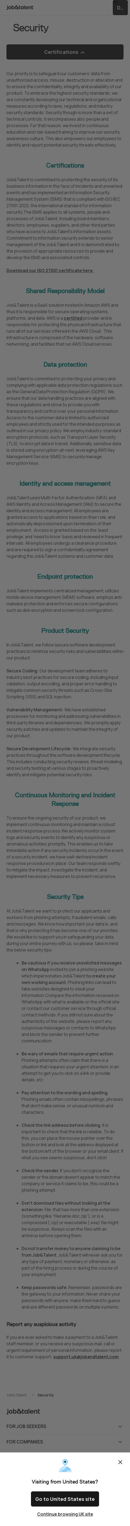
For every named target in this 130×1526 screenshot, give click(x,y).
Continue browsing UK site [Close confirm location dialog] (65, 1514)
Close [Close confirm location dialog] (120, 1466)
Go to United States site (65, 1501)
